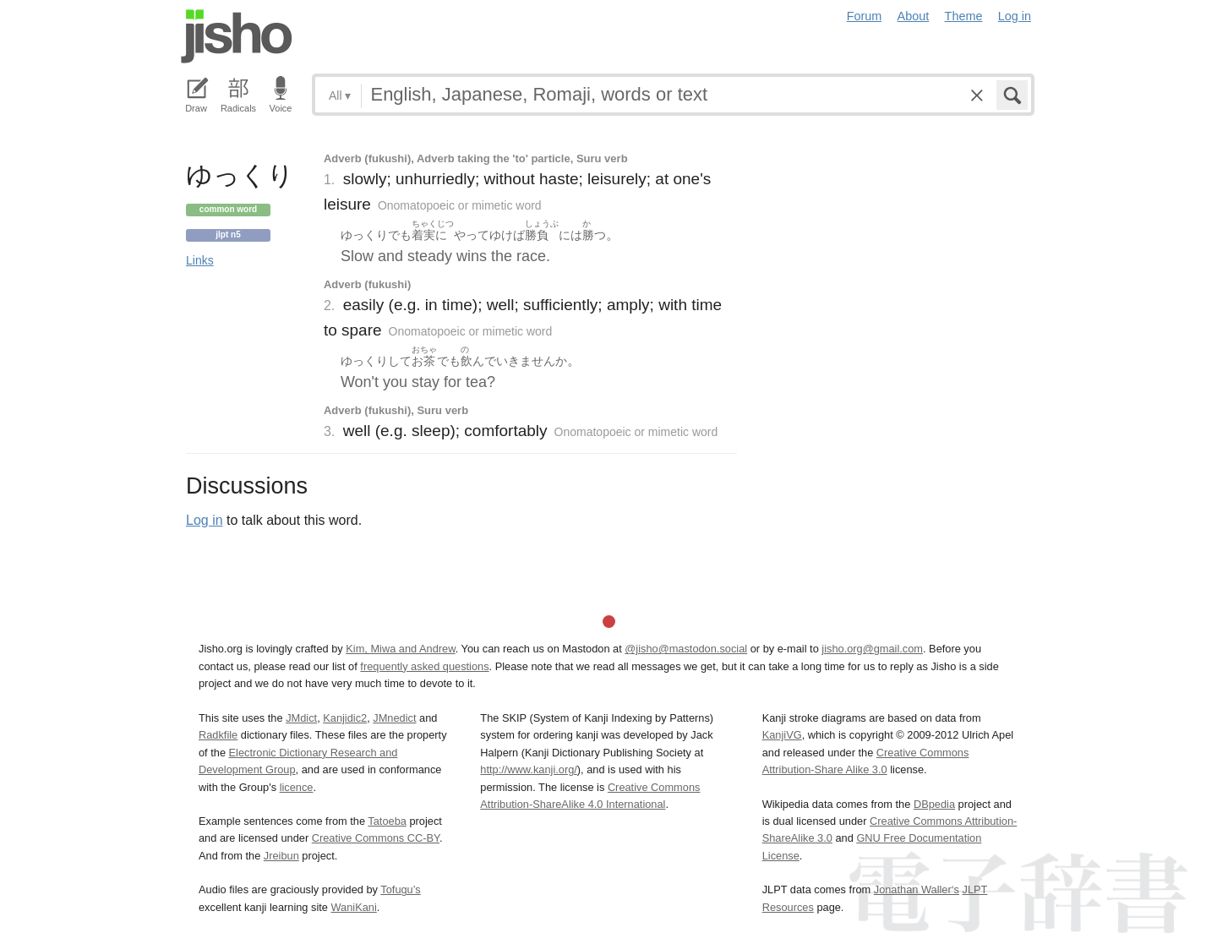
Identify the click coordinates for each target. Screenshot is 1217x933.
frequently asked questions (424, 666)
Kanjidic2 (345, 718)
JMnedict (394, 718)
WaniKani (354, 907)
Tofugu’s (400, 889)
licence (297, 787)
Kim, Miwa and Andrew (400, 648)
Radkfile (218, 734)
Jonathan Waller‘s (916, 889)
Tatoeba (387, 821)
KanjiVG (782, 734)
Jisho (236, 36)
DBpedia (934, 804)
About (914, 16)
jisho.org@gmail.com (872, 648)
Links (200, 260)
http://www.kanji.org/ (528, 769)
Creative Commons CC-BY (375, 838)
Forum (864, 16)
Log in (1014, 16)
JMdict (301, 718)
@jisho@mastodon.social (686, 648)
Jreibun (281, 855)
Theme (964, 16)
